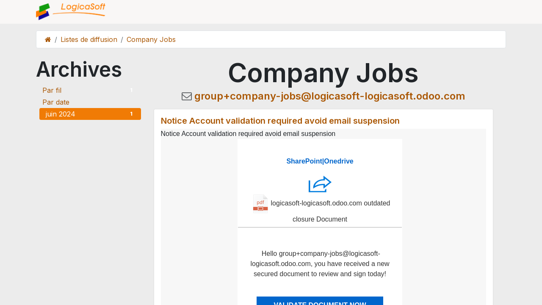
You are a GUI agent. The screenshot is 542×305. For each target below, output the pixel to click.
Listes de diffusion (89, 39)
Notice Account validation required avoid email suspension (280, 120)
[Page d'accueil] (48, 39)
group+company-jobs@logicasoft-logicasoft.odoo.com (329, 96)
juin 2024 (90, 114)
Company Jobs (151, 39)
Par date (55, 102)
